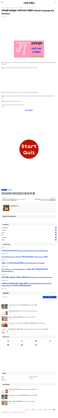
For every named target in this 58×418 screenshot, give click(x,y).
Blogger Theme (9, 412)
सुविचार (29, 239)
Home (3, 376)
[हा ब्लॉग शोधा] (22, 297)
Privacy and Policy (33, 376)
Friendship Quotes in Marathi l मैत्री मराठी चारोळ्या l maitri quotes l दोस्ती (24, 257)
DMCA (3, 378)
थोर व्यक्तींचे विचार (29, 227)
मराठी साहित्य (29, 3)
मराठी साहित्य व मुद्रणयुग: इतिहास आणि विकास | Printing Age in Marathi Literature (27, 277)
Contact (40, 409)
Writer (17, 205)
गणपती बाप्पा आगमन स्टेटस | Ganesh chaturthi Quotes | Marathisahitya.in (25, 251)
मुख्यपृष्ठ (3, 7)
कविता (29, 232)
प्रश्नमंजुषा (6, 7)
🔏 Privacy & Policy (48, 409)
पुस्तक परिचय (29, 237)
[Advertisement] (29, 30)
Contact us (4, 380)
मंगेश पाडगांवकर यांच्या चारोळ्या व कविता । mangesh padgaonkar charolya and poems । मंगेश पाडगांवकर (28, 329)
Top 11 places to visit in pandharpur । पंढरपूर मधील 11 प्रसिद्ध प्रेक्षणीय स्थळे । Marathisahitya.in (26, 323)
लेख (29, 235)
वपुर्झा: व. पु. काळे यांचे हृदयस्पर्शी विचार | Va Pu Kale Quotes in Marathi (23, 263)
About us (31, 378)
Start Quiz (29, 110)
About (34, 409)
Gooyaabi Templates (22, 412)
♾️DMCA (54, 409)
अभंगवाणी (29, 230)
